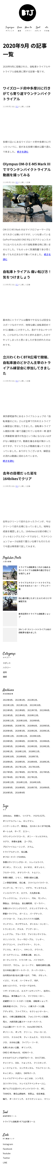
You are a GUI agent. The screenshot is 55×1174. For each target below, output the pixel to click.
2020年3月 (20, 730)
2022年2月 (20, 699)
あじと (37, 954)
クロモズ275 (38, 815)
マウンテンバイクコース (14, 836)
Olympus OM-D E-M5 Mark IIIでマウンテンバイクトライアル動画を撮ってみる (27, 169)
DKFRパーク (29, 1073)
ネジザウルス (21, 924)
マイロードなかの (27, 985)
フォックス (26, 1062)
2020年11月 (8, 720)
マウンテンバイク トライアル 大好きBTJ (27, 12)
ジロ (5, 1042)
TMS (34, 975)
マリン (47, 1098)
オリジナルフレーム (12, 821)
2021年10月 (35, 705)
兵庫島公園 (26, 954)
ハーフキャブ (26, 980)
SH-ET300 (40, 1057)
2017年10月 (33, 766)
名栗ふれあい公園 (11, 1047)
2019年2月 (44, 746)
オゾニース (8, 1032)
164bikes (7, 815)
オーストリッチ (16, 1098)
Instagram (8, 1144)
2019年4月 (20, 746)
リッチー (40, 939)
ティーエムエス (31, 1037)
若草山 (31, 1093)
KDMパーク (27, 1052)
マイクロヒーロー (36, 996)
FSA (33, 898)
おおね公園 (14, 1042)
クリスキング (40, 1062)
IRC (42, 1088)
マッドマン (8, 924)
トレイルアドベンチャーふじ (32, 1083)
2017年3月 (20, 777)
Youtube (7, 1153)
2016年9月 (8, 787)
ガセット (42, 975)
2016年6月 (44, 787)
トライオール (25, 959)
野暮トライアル (10, 913)
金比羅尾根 (27, 903)
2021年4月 (20, 715)
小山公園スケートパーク (14, 1026)
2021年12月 (8, 705)
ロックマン (28, 821)
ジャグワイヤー (24, 944)
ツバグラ (26, 815)
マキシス (28, 949)
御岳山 (6, 903)
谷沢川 (47, 990)
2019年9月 (8, 741)
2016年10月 (35, 782)
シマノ (18, 877)
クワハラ (38, 949)
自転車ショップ (40, 1001)
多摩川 (17, 815)
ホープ (17, 831)
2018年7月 (33, 756)
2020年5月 (44, 725)
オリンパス (26, 1047)
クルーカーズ (40, 1032)
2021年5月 (8, 715)
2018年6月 (8, 761)
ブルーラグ (20, 934)
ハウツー (7, 667)
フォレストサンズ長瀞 (38, 1016)
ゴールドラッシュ (11, 954)
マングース (8, 887)
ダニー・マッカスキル (37, 836)
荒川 (5, 1021)
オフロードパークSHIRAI (14, 856)
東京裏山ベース (18, 996)
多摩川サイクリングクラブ (15, 908)
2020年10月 (21, 720)
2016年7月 (32, 787)
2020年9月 (34, 720)
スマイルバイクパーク (38, 882)
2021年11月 (21, 705)
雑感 (5, 676)
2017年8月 (20, 772)
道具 (5, 672)
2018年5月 (20, 761)
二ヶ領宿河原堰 (10, 882)
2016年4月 (20, 792)
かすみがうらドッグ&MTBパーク (17, 1057)
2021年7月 (32, 710)
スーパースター (38, 970)
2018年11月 (33, 751)
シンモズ (39, 1078)
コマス (6, 1037)
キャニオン (8, 1073)
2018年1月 (8, 766)
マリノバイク (9, 939)
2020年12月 (32, 715)
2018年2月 (44, 761)
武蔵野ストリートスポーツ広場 (17, 1001)
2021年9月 (8, 710)
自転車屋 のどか (10, 1006)
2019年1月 (8, 751)
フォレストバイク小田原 (28, 918)
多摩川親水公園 (31, 877)
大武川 (18, 1073)
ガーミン (23, 913)
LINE (5, 1162)
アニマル (7, 949)
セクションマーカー (39, 1011)
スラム (30, 846)
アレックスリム (10, 898)
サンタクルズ (40, 887)
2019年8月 (20, 741)
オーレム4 (7, 831)
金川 (5, 1016)
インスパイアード (11, 893)
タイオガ (28, 867)
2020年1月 (44, 730)
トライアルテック (11, 851)
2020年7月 (20, 725)
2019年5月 (8, 746)
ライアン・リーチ (30, 1042)
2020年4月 (8, 730)
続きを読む (22, 151)
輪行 (5, 1098)
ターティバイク (10, 959)
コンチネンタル (26, 1068)
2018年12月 (20, 751)
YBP (36, 980)
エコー (26, 831)
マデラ (29, 887)
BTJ (17, 106)
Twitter (6, 1157)
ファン (23, 1006)
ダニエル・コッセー (39, 924)
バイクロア (38, 959)
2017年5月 (44, 772)
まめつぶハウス (10, 985)
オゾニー (17, 949)
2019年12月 (8, 736)
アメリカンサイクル (37, 934)
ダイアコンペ (9, 944)
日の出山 (15, 903)
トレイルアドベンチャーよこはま (18, 1078)
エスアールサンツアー (31, 990)
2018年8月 (21, 756)
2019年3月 (32, 746)
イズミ (6, 980)
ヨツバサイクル (10, 1083)
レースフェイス (10, 1068)
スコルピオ (16, 1037)
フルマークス (9, 872)
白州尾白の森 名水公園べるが (16, 975)
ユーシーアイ (27, 965)
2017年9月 (8, 772)
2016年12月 (8, 782)
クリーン (27, 1032)
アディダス (8, 1011)
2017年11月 (20, 766)
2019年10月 (35, 736)
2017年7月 (32, 772)
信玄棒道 (40, 1093)
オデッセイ (39, 867)
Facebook (7, 1148)
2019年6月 (44, 741)
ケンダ (14, 980)
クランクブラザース (38, 908)
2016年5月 (8, 792)
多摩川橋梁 (8, 877)
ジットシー (24, 898)
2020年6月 (32, 725)
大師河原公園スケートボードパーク (25, 1021)
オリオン (7, 867)
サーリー (19, 887)
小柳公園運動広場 (17, 1016)
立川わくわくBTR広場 (40, 826)
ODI (17, 1062)
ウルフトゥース (43, 1068)
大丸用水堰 (35, 893)
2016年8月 (20, 787)
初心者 (22, 882)
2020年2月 (32, 730)
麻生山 (6, 996)
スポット (7, 663)
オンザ (18, 1032)
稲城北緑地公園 (43, 965)
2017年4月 (8, 777)
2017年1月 (32, 777)
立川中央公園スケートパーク (16, 970)
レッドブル (8, 934)
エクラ (24, 893)
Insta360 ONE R (34, 1026)
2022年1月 (32, 699)
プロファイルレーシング (14, 846)
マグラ (6, 841)
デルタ (20, 929)
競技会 (24, 826)
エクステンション (33, 1098)
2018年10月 (8, 756)
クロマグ (7, 965)
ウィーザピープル (25, 939)
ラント (37, 944)
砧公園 (24, 851)
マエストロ (45, 1037)
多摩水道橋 (16, 841)
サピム (16, 965)
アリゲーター (32, 929)
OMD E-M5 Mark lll (11, 1052)
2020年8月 (8, 725)
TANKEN (7, 1093)
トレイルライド (36, 862)
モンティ (42, 898)
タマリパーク (23, 872)
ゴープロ (28, 841)
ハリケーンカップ (11, 826)
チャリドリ (8, 1062)
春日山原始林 (19, 1093)
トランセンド (9, 929)
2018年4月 (32, 761)
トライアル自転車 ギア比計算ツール (19, 1121)
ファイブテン (21, 1011)
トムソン (36, 872)
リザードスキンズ (11, 990)
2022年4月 (8, 699)
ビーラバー (39, 903)
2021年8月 (20, 710)
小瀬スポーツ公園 (36, 1006)
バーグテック (36, 913)
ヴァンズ (17, 867)
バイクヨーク (9, 918)
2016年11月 (21, 782)
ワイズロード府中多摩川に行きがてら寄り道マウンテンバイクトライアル (27, 93)
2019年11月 (21, 736)
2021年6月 (44, 710)
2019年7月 (32, 741)
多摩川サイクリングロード (15, 862)
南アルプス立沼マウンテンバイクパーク (20, 1088)
